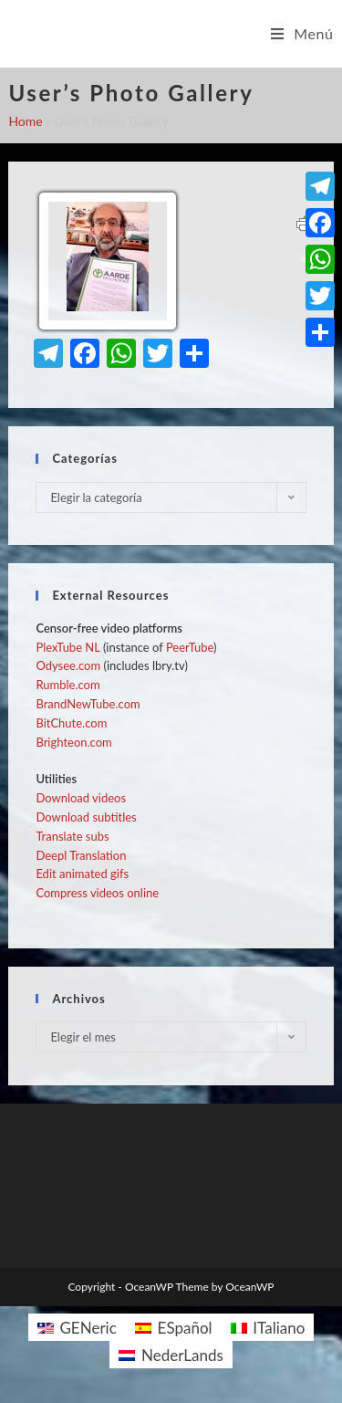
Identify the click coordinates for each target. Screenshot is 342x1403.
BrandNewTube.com (88, 703)
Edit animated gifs (82, 873)
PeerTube (189, 647)
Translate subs (72, 836)
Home (25, 121)
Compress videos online (97, 892)
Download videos (81, 797)
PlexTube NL (67, 647)
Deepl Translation (81, 855)
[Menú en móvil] (302, 34)
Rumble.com (67, 684)
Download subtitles (86, 817)
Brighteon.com (73, 742)
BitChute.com (71, 723)
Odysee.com (68, 665)
